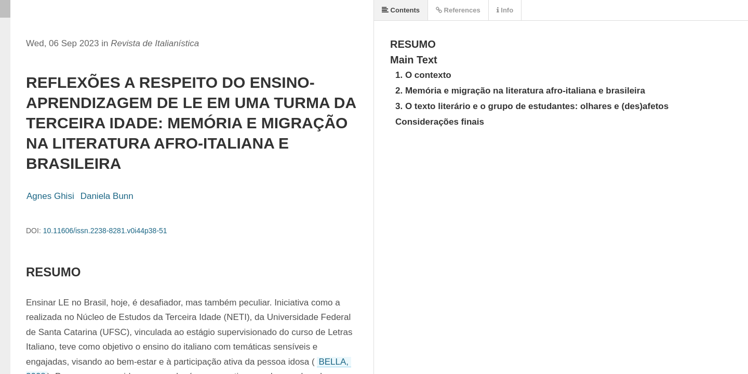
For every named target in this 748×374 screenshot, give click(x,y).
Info (505, 10)
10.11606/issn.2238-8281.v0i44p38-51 (105, 230)
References (458, 10)
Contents (401, 10)
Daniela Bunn (107, 196)
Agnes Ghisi (50, 196)
